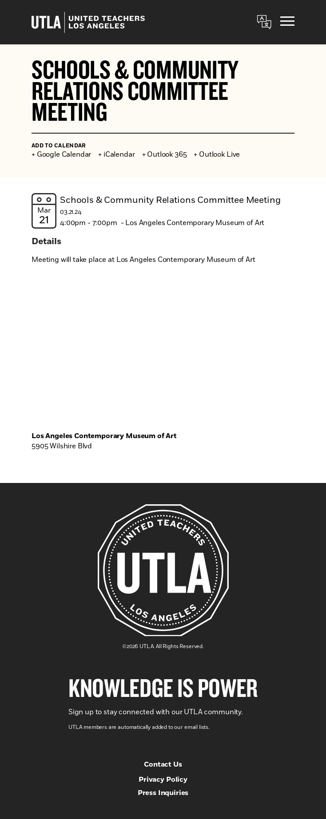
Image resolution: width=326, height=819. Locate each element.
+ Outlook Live (217, 154)
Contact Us (163, 764)
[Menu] (287, 22)
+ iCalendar (116, 154)
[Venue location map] (163, 349)
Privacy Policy (163, 779)
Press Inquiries (163, 793)
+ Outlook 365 (164, 154)
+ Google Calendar (61, 154)
